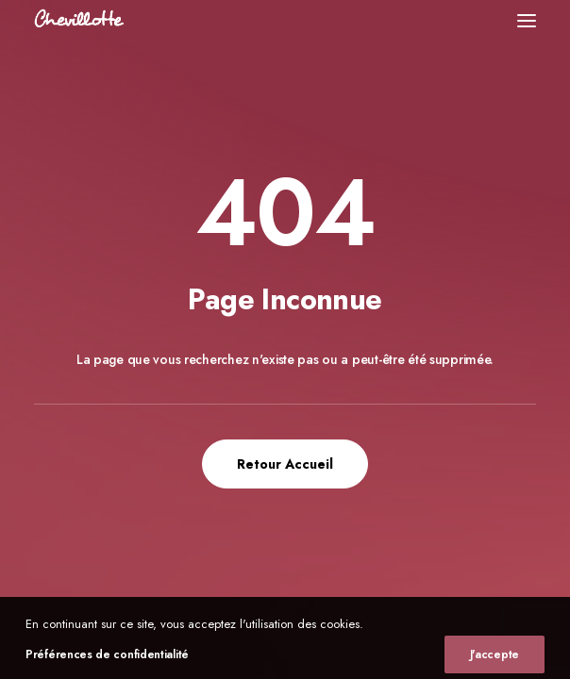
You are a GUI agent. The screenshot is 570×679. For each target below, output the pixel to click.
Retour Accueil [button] (285, 464)
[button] (526, 20)
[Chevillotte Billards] (79, 20)
